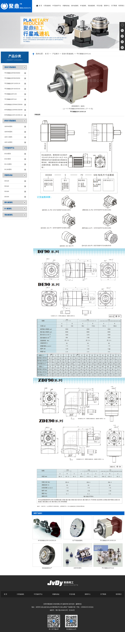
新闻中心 (107, 5)
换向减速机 (74, 5)
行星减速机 (47, 5)
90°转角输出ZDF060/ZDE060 (13, 104)
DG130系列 (8, 164)
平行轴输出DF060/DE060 (12, 73)
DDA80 (6, 191)
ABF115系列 (8, 137)
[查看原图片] (75, 106)
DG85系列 (7, 159)
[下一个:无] (89, 109)
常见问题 (99, 5)
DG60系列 (7, 153)
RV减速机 (83, 5)
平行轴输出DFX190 (10, 94)
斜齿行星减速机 (10, 121)
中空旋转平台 (56, 5)
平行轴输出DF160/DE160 (12, 89)
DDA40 (6, 181)
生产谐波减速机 (77, 540)
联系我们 (121, 5)
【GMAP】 (71, 610)
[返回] (82, 106)
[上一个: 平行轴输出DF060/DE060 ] (74, 109)
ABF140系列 (8, 142)
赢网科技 (79, 604)
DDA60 (6, 186)
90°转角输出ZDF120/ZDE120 (13, 115)
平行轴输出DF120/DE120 (12, 83)
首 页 (47, 54)
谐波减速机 (91, 5)
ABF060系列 (8, 126)
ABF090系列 (8, 132)
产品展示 (55, 54)
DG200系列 (8, 169)
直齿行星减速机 (10, 67)
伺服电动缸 (66, 5)
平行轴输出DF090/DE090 (12, 78)
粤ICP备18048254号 (62, 610)
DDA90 (6, 196)
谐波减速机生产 (47, 568)
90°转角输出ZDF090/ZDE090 (13, 110)
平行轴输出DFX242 (10, 99)
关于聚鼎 (114, 5)
